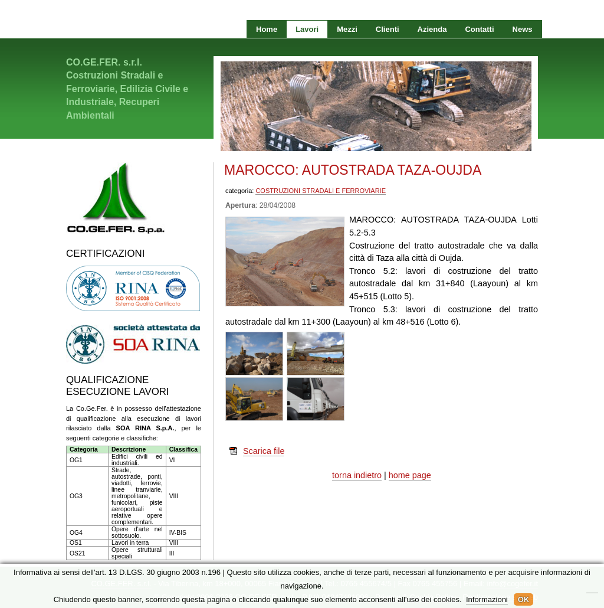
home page (410, 475)
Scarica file (263, 451)
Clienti (387, 29)
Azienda (432, 29)
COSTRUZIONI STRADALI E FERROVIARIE (320, 190)
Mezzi (347, 29)
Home (266, 29)
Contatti (479, 29)
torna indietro (357, 475)
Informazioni (487, 599)
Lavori (307, 29)
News (523, 29)
